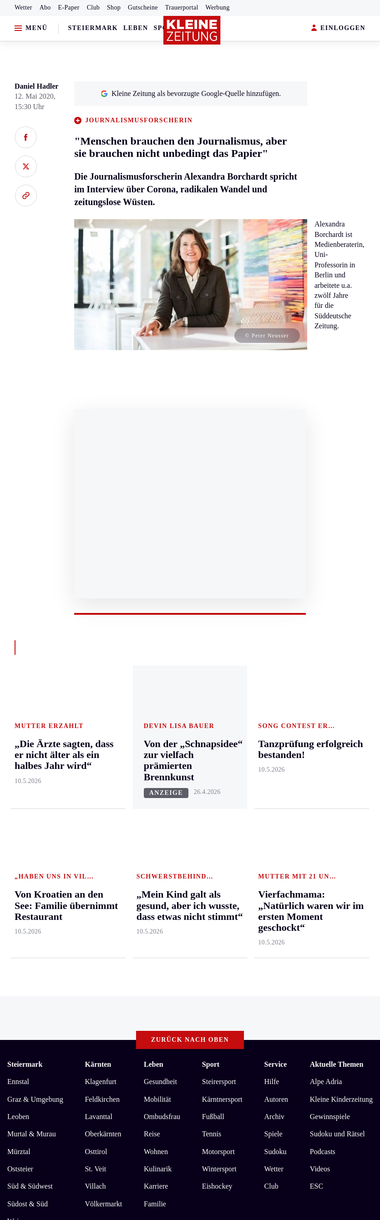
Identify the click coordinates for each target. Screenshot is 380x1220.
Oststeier (20, 825)
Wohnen (156, 808)
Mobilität (157, 755)
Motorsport (218, 808)
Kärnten (98, 721)
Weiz (14, 877)
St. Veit (95, 825)
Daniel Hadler (36, 86)
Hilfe (271, 738)
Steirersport (219, 738)
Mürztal (18, 808)
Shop (114, 7)
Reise (152, 790)
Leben (135, 28)
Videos (320, 825)
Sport (210, 721)
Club (93, 7)
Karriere (156, 843)
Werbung (218, 7)
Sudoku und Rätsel (337, 790)
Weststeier (22, 895)
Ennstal (18, 738)
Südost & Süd (27, 860)
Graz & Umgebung (35, 755)
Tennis (211, 790)
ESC (316, 843)
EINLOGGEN (338, 28)
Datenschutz (92, 1025)
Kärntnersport (222, 755)
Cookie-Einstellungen (242, 1025)
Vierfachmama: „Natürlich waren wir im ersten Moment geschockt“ (123, 948)
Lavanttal (98, 773)
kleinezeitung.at (57, 1058)
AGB (58, 1025)
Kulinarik (158, 825)
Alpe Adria (326, 738)
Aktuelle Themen (336, 721)
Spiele (273, 790)
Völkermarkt (103, 860)
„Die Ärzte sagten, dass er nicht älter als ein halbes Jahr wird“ (114, 975)
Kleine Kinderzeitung (341, 755)
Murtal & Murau (31, 790)
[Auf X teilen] (26, 166)
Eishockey (217, 843)
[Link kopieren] (26, 195)
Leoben (18, 773)
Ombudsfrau (162, 773)
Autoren (276, 755)
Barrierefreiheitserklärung (159, 1025)
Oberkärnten (103, 790)
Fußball (213, 773)
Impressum (24, 1025)
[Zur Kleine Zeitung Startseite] (192, 30)
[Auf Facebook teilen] (26, 137)
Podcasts (322, 808)
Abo (45, 7)
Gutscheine (143, 7)
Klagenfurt (100, 738)
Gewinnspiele (330, 773)
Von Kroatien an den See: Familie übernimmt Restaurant (106, 962)
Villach (95, 843)
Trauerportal (181, 7)
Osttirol (96, 808)
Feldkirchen (102, 755)
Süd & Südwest (30, 843)
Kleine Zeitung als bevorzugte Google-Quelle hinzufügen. (191, 93)
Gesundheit (160, 738)
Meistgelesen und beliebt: (46, 930)
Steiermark (93, 28)
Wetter (23, 7)
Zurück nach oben (190, 696)
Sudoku (275, 808)
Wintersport (219, 825)
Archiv (274, 773)
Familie (155, 860)
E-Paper (69, 7)
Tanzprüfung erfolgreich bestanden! (76, 990)
